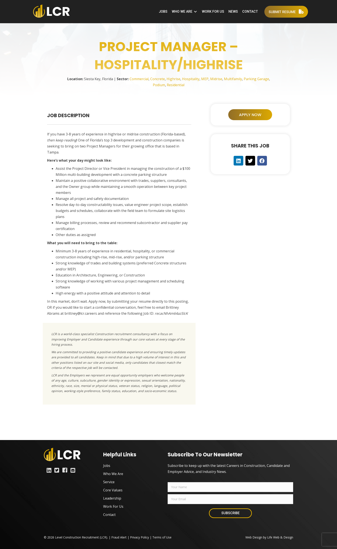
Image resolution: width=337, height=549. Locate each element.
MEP (204, 79)
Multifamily (233, 79)
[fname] (230, 487)
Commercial (139, 79)
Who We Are (113, 473)
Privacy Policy (139, 537)
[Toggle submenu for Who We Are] (195, 11)
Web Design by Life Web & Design (269, 537)
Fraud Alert (119, 537)
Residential (175, 85)
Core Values (113, 490)
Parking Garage (256, 79)
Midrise (216, 79)
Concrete (157, 79)
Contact (109, 514)
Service (109, 482)
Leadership (112, 498)
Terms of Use (162, 537)
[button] (250, 115)
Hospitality (190, 79)
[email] (230, 499)
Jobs (106, 465)
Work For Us (113, 506)
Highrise (173, 79)
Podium (159, 85)
